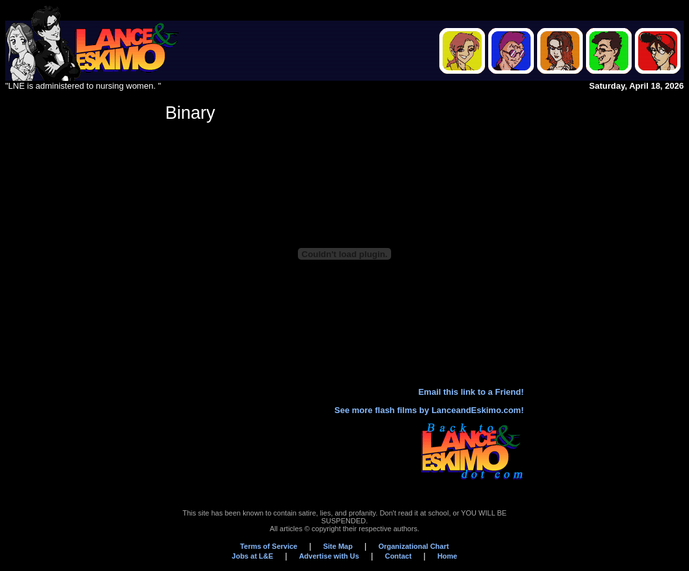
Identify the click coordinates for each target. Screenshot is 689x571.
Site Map (338, 546)
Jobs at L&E (253, 556)
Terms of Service (268, 546)
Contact (398, 556)
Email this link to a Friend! (471, 392)
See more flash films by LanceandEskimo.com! (428, 410)
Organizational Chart (413, 546)
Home (447, 556)
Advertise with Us (329, 556)
